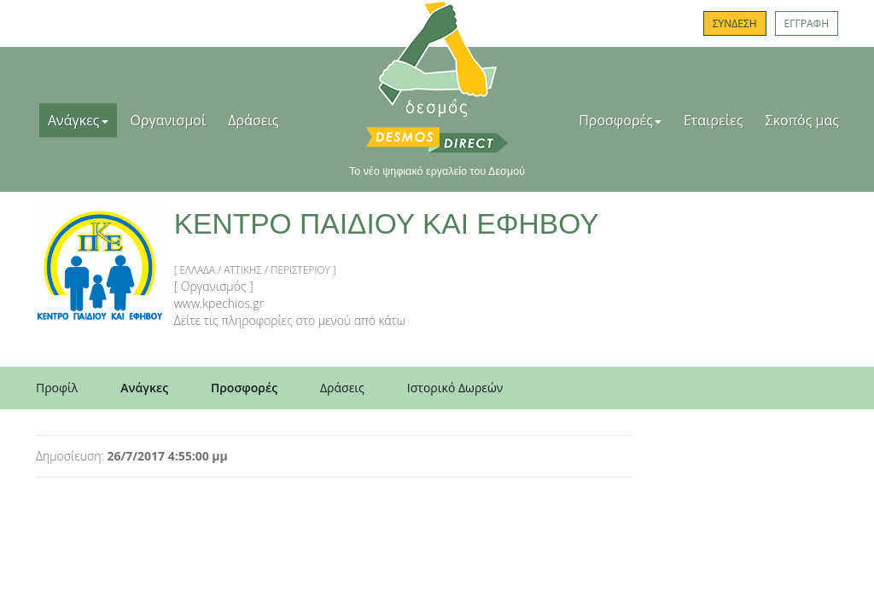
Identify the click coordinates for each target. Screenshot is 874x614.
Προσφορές (620, 120)
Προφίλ (57, 387)
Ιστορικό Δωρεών (455, 387)
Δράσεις (253, 120)
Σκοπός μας (802, 120)
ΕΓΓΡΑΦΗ (806, 23)
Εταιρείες (713, 120)
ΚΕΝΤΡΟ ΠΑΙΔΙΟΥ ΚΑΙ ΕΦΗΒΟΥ (386, 224)
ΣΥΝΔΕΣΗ (735, 23)
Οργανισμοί (169, 120)
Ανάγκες (78, 120)
